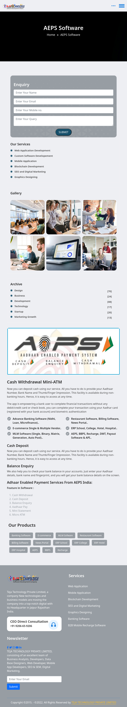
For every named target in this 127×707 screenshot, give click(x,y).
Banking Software (21, 535)
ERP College (80, 542)
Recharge (63, 550)
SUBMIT (63, 132)
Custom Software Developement (33, 155)
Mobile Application (25, 161)
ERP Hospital (18, 550)
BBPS (47, 550)
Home (51, 35)
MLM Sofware (65, 535)
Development (63, 301)
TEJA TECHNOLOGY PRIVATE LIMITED (93, 702)
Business (63, 296)
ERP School (61, 542)
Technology (63, 307)
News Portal (42, 542)
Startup (63, 312)
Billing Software (20, 542)
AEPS (35, 550)
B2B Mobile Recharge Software (87, 625)
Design (63, 291)
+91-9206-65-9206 (21, 626)
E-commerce (44, 535)
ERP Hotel (99, 542)
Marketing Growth (63, 317)
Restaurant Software (91, 535)
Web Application (78, 586)
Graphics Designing (25, 177)
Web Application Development (32, 150)
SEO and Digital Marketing (30, 171)
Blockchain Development (29, 166)
